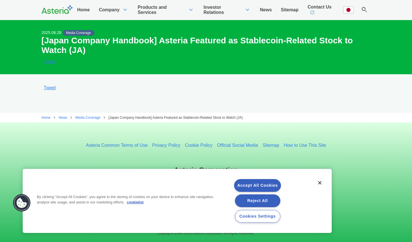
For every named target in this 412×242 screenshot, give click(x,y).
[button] (22, 203)
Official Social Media (237, 145)
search (364, 10)
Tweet (50, 62)
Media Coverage (78, 33)
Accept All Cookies (257, 185)
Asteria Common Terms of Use (117, 145)
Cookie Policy (199, 145)
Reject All (257, 200)
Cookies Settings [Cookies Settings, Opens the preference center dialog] (257, 216)
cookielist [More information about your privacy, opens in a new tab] (135, 202)
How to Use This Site (305, 145)
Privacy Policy (166, 145)
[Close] (320, 183)
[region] (177, 201)
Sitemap (270, 145)
